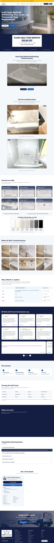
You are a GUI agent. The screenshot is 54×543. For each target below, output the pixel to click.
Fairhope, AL (30, 540)
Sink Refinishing (17, 540)
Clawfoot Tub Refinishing (18, 537)
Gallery (28, 3)
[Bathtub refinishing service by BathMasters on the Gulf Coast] (10, 192)
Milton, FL (16, 397)
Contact (41, 3)
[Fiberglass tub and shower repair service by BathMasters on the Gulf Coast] (27, 205)
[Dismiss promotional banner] (51, 1)
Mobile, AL (16, 392)
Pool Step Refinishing (18, 539)
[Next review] (30, 356)
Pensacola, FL (4, 392)
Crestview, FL (43, 397)
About (42, 531)
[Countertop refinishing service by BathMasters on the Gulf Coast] (10, 205)
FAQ (42, 534)
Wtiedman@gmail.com (7, 488)
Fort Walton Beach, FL (44, 392)
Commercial (31, 3)
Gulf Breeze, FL (4, 397)
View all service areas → (6, 503)
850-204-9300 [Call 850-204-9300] (23, 89)
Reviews (35, 3)
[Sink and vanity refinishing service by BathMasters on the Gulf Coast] (44, 205)
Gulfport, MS (30, 397)
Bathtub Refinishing (18, 531)
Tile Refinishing (17, 534)
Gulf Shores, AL (5, 498)
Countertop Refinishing (18, 535)
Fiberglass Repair (17, 536)
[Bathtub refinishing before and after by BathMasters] (27, 75)
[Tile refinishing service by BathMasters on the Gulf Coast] (44, 192)
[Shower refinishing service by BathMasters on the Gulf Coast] (27, 192)
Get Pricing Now (12, 25)
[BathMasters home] (4, 3)
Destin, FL (29, 392)
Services (18, 3)
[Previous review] (24, 356)
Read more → (5, 325)
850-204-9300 (46, 3)
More (38, 3)
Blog (42, 535)
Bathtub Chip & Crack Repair (19, 541)
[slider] (27, 120)
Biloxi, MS (29, 539)
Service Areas (23, 3)
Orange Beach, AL (15, 498)
